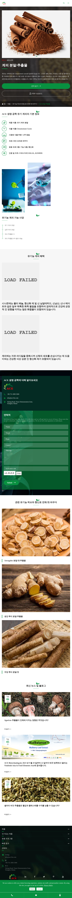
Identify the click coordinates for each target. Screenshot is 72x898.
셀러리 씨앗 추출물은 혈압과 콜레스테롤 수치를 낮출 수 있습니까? (32, 806)
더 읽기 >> (7, 729)
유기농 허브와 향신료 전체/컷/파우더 (24, 104)
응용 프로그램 (7, 839)
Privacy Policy (48, 885)
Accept (39, 889)
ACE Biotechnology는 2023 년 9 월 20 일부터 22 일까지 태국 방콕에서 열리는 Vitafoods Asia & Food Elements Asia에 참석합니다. (35, 764)
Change (19, 473)
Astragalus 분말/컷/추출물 (15, 561)
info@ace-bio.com (12, 398)
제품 (9, 104)
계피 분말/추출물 (44, 104)
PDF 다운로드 (36, 94)
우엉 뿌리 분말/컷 (11, 673)
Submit (11, 483)
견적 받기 (36, 86)
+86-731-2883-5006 (13, 394)
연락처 (4, 848)
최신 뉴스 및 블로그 (36, 686)
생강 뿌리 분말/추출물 (13, 616)
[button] (35, 56)
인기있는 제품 (7, 834)
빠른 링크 (5, 843)
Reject (32, 889)
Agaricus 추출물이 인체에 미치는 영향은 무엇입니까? (26, 720)
